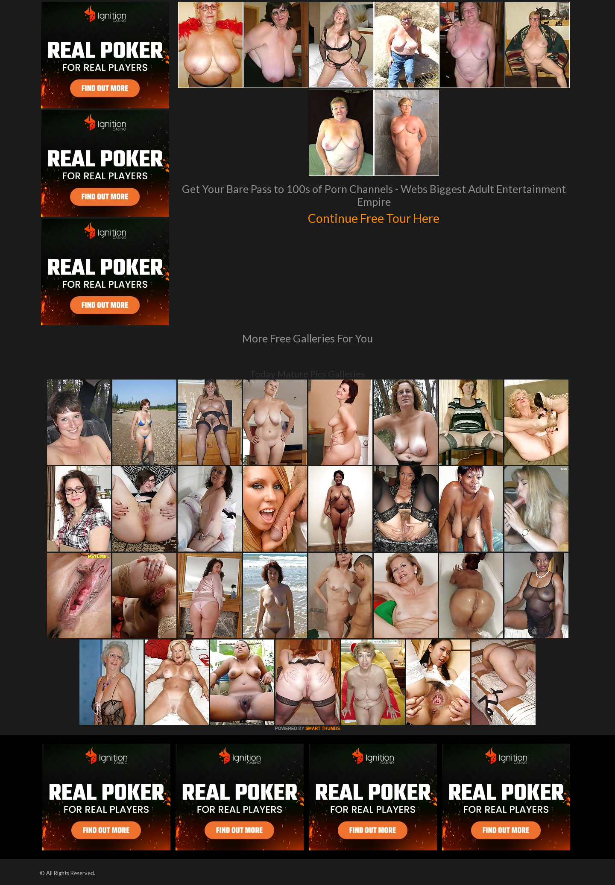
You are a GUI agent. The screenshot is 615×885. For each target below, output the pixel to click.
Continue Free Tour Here (373, 217)
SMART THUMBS (322, 728)
